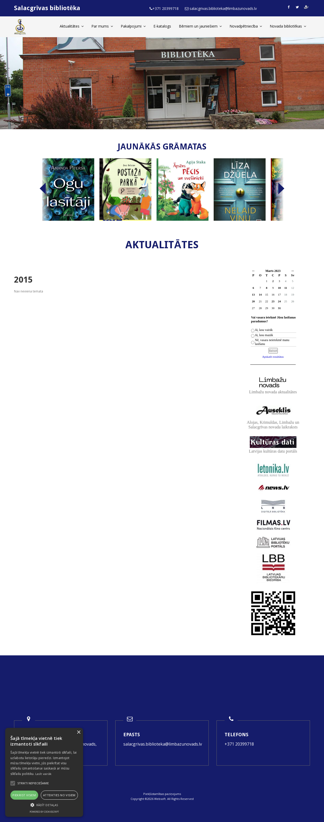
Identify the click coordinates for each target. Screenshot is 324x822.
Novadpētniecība (246, 26)
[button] (44, 805)
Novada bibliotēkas (288, 26)
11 (285, 287)
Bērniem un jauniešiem (200, 26)
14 (260, 294)
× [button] (78, 732)
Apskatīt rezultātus (273, 356)
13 (253, 294)
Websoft (160, 799)
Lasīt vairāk (43, 774)
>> (293, 271)
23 (273, 301)
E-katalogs (162, 26)
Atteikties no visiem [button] (59, 795)
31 (279, 308)
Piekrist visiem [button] (24, 795)
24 (279, 301)
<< (253, 271)
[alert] (44, 772)
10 (279, 287)
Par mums (102, 26)
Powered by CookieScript (44, 811)
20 (253, 301)
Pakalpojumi (133, 26)
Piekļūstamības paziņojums (162, 794)
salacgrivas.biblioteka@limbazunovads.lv (162, 744)
